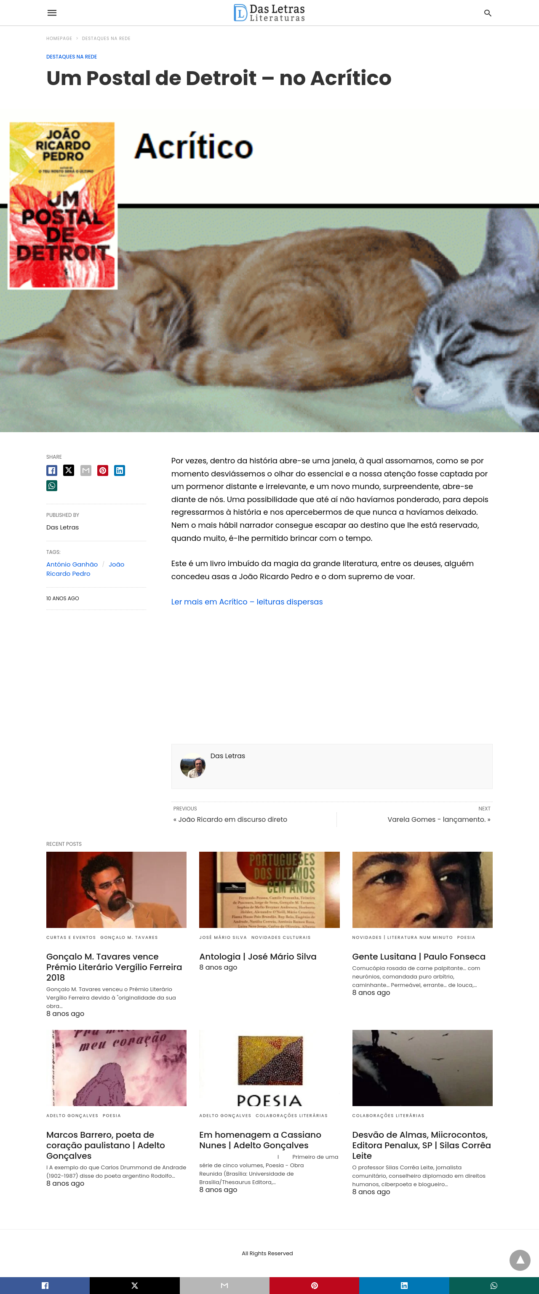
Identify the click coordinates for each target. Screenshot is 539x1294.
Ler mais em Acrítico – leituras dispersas (247, 601)
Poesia (466, 937)
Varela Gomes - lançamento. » (439, 819)
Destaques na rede (106, 38)
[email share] (85, 470)
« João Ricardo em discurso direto (230, 819)
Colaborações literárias (292, 1115)
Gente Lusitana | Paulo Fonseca (418, 956)
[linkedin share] (119, 470)
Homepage (59, 38)
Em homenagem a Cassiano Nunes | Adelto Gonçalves (259, 1140)
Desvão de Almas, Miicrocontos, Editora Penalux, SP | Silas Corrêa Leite (421, 1145)
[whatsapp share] (51, 485)
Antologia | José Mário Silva (257, 956)
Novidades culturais (281, 937)
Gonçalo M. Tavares (129, 937)
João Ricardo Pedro (85, 569)
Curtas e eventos (71, 937)
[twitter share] (68, 470)
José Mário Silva (223, 937)
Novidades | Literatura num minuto (402, 937)
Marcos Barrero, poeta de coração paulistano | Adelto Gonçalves (105, 1145)
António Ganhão (72, 564)
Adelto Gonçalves (72, 1115)
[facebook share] (51, 470)
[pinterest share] (102, 470)
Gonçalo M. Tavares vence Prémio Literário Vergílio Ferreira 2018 (113, 967)
